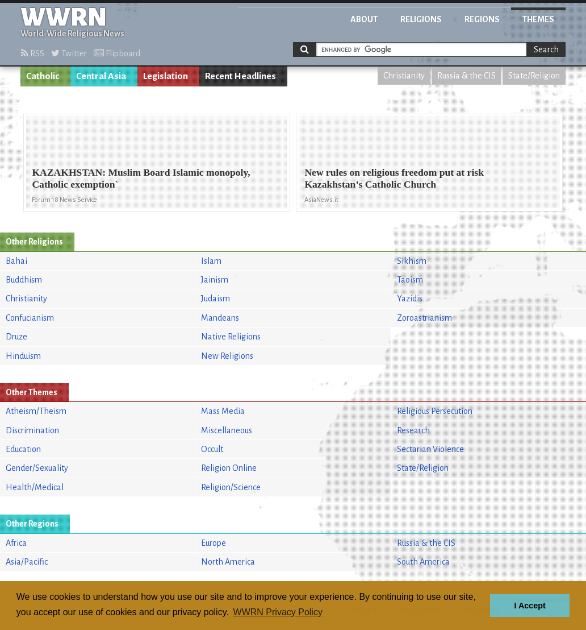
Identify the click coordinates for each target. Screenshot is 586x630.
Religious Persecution (434, 411)
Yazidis (409, 298)
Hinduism (23, 355)
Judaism (215, 298)
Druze (16, 336)
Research (413, 430)
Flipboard (117, 53)
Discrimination (32, 430)
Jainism (214, 279)
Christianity (404, 75)
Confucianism (30, 317)
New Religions (227, 355)
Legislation (165, 76)
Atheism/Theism (36, 411)
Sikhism (411, 261)
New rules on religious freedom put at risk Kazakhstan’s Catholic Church (394, 178)
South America (423, 561)
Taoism (410, 279)
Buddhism (24, 279)
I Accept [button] (529, 605)
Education (23, 449)
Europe (213, 543)
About (364, 19)
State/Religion (534, 75)
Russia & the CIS (466, 75)
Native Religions (231, 336)
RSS (32, 53)
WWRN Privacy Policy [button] (278, 612)
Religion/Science (231, 487)
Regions (482, 19)
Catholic (42, 76)
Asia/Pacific (27, 561)
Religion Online (229, 467)
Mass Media (223, 411)
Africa (16, 543)
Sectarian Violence (430, 449)
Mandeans (220, 317)
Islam (211, 261)
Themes (538, 19)
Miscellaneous (226, 430)
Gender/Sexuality (37, 467)
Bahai (16, 261)
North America (228, 561)
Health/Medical (35, 487)
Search (546, 49)
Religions (421, 19)
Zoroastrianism (424, 317)
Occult (212, 449)
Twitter (69, 53)
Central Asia (101, 76)
